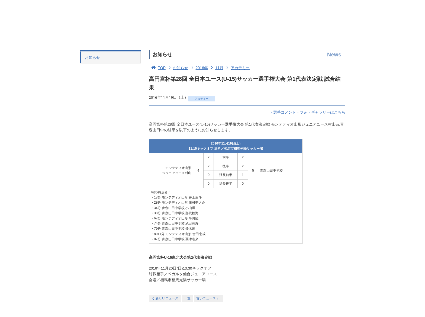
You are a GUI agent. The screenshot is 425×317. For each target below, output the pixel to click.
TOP (157, 68)
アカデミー (237, 68)
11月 (216, 68)
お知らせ (92, 57)
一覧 (187, 298)
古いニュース (207, 298)
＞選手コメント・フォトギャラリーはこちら (307, 112)
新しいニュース (164, 298)
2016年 (198, 68)
